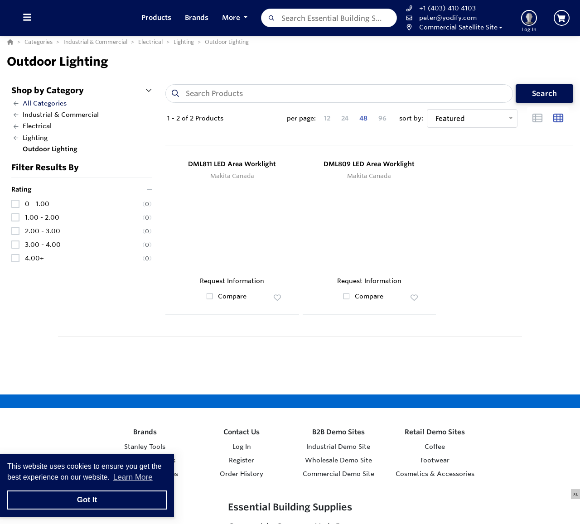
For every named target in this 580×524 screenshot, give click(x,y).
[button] (453, 27)
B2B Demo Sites (338, 432)
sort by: (411, 118)
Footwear (435, 460)
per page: (301, 118)
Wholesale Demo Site (338, 460)
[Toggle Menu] (27, 18)
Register (241, 460)
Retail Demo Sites (435, 432)
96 (382, 118)
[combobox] (328, 18)
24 (344, 118)
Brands (145, 432)
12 (327, 118)
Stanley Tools (144, 446)
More (232, 17)
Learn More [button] (133, 477)
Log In (241, 446)
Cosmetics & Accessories (435, 474)
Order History (241, 474)
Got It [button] (87, 499)
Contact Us (241, 432)
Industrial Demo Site (338, 446)
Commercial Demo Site (338, 474)
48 (363, 118)
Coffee (435, 446)
